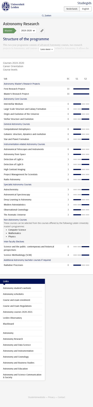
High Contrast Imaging (14, 169)
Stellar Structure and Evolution (18, 119)
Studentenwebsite (36, 397)
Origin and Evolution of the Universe (21, 114)
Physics (12, 236)
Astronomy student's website (17, 288)
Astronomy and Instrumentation (18, 350)
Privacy (51, 397)
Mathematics (14, 233)
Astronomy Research (13, 339)
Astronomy (8, 333)
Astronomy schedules (13, 294)
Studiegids (84, 3)
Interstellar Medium (13, 104)
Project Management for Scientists (20, 174)
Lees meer (45, 49)
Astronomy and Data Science (17, 345)
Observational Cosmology (16, 209)
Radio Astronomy (12, 179)
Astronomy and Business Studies (18, 362)
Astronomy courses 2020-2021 (17, 312)
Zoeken (48, 15)
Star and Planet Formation (16, 139)
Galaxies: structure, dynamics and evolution (25, 134)
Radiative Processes (13, 265)
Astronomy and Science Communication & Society (22, 376)
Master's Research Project (16, 93)
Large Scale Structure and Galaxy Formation (25, 109)
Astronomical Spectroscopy (17, 194)
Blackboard (8, 323)
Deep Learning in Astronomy (17, 199)
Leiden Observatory (12, 318)
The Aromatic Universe (15, 214)
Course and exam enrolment (16, 300)
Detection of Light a (13, 159)
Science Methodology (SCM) (18, 255)
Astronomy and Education (15, 368)
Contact (61, 397)
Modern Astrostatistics (14, 204)
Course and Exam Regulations (17, 306)
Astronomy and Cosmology (16, 356)
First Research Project (14, 88)
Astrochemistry (11, 189)
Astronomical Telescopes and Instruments (24, 149)
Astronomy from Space (15, 154)
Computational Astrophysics (17, 129)
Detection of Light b (13, 164)
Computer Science (17, 229)
